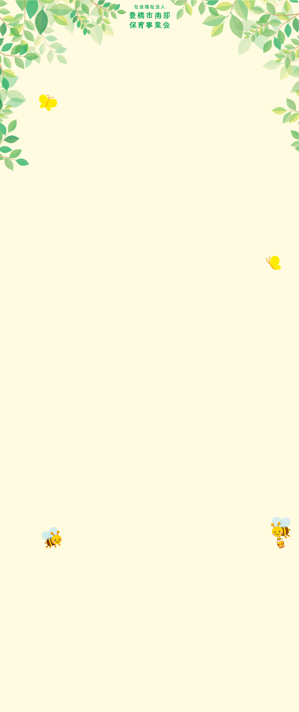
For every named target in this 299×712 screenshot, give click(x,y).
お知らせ (67, 55)
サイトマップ (208, 660)
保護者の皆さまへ (129, 55)
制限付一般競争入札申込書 (63, 568)
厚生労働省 (127, 673)
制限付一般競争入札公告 (62, 563)
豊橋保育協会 (129, 660)
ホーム (45, 55)
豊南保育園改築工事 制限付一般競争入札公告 (86, 519)
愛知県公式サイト (132, 666)
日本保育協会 (129, 680)
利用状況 (201, 55)
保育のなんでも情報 (169, 55)
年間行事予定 (95, 55)
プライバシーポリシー (213, 653)
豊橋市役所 (127, 653)
